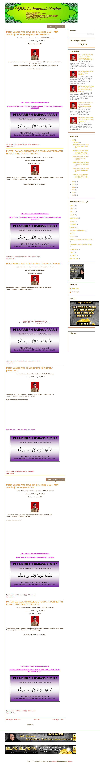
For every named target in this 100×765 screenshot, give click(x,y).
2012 (73, 190)
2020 (73, 184)
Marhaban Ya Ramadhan (77, 230)
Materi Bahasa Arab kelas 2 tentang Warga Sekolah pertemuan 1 (85, 119)
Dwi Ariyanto (75, 288)
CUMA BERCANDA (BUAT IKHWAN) (81, 244)
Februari (76, 142)
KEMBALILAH (74, 249)
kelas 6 (12, 473)
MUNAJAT (73, 255)
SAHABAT (73, 236)
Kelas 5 (12, 146)
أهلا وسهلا (13, 7)
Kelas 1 (72, 212)
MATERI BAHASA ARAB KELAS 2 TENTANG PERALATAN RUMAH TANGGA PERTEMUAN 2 (34, 603)
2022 (73, 140)
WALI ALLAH (74, 258)
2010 (73, 195)
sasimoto (53, 761)
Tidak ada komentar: (34, 144)
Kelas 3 (72, 252)
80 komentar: (32, 711)
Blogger (70, 761)
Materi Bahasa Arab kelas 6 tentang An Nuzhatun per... (81, 164)
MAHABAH (73, 224)
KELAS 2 (12, 259)
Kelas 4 (12, 363)
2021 (73, 181)
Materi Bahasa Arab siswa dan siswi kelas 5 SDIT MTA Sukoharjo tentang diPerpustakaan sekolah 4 (32, 33)
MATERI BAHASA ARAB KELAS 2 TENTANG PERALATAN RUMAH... (81, 152)
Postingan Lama (57, 719)
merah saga (75, 292)
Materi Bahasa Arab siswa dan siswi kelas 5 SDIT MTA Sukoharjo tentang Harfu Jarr (32, 486)
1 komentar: (31, 471)
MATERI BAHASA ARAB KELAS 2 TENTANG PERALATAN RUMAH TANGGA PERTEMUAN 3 (34, 152)
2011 (73, 192)
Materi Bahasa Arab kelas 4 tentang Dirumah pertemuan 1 (34, 263)
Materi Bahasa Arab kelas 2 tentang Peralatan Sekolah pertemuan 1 (85, 104)
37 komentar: (32, 595)
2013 (73, 187)
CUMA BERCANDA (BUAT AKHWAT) (81, 240)
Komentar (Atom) (38, 724)
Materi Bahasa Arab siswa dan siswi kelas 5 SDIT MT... (81, 146)
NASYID (72, 233)
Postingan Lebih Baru (13, 719)
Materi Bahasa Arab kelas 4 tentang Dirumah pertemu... (81, 158)
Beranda (37, 719)
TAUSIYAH (73, 227)
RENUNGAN (74, 218)
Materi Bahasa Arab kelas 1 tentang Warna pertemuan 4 (85, 73)
